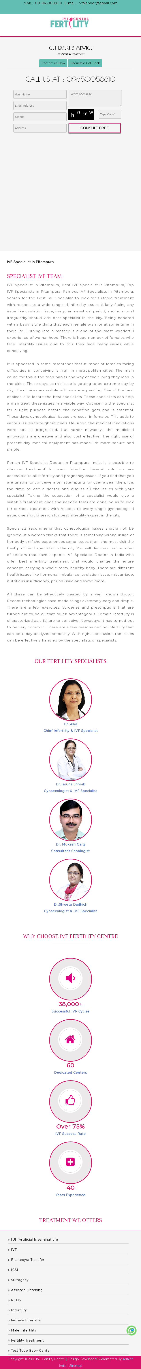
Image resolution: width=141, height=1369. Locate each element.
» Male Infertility (22, 1330)
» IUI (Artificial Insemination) (33, 1240)
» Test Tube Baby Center (29, 1351)
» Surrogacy (18, 1280)
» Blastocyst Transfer (26, 1260)
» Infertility (17, 1310)
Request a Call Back (85, 63)
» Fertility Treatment (26, 1340)
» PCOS (14, 1300)
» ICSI (13, 1270)
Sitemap (75, 1366)
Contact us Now (53, 63)
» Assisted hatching (25, 1290)
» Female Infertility (24, 1320)
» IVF (12, 1250)
